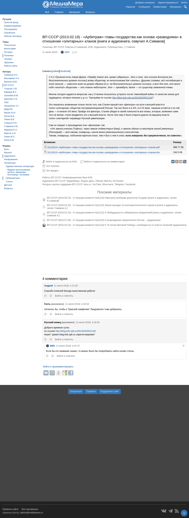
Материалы (175, 7)
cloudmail (65, 71)
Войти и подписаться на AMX (61, 161)
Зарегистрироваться (168, 2)
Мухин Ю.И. (10, 112)
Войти (184, 2)
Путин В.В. (9, 116)
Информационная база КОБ (77, 177)
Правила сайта (10, 509)
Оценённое (9, 32)
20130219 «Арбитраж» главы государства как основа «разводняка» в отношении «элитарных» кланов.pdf (103, 147)
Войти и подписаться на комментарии (104, 161)
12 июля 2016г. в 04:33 (77, 304)
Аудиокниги (9, 156)
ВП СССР (9, 85)
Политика (9, 55)
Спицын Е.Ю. (10, 123)
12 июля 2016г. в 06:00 (88, 322)
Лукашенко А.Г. (11, 106)
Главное (59, 12)
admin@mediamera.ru (31, 512)
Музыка (8, 152)
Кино (6, 149)
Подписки (130, 7)
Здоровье (9, 62)
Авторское (74, 12)
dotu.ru (87, 184)
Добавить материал (145, 2)
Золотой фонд (11, 22)
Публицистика (13, 178)
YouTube (96, 184)
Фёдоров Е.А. (10, 129)
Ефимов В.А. (10, 92)
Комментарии (160, 7)
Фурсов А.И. (10, 133)
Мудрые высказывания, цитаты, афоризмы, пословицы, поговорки (19, 172)
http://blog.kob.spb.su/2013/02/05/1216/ (132, 97)
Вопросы (90, 12)
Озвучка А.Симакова (76, 47)
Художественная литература (20, 166)
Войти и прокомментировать (58, 366)
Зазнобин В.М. (11, 95)
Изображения (11, 159)
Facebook (130, 184)
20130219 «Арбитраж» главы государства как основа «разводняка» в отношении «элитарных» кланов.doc (103, 152)
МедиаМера (73, 181)
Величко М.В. (10, 81)
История (8, 52)
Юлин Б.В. (9, 140)
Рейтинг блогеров (12, 36)
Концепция (76, 391)
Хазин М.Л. (9, 136)
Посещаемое (10, 29)
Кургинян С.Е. (11, 99)
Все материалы (30, 509)
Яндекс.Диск (87, 181)
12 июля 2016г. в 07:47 (68, 345)
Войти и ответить (64, 295)
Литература (10, 163)
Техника (8, 59)
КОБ (90, 47)
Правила (91, 391)
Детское (8, 185)
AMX (65, 52)
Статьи (9, 181)
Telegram (119, 184)
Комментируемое (12, 26)
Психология (10, 45)
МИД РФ (8, 109)
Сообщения (144, 7)
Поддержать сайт (109, 391)
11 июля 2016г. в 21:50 (66, 285)
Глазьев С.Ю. (10, 88)
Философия (10, 48)
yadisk (55, 71)
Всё (47, 12)
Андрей (48, 285)
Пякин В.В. (9, 119)
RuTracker (118, 181)
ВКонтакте (107, 184)
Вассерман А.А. (12, 78)
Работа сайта (10, 66)
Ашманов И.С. (11, 75)
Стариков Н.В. (11, 126)
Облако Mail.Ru (103, 181)
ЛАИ (6, 102)
